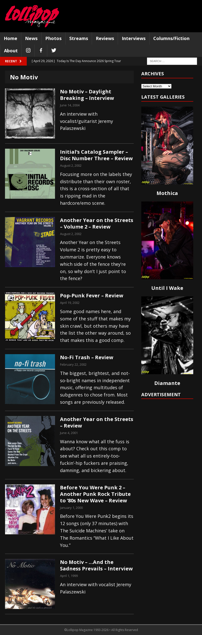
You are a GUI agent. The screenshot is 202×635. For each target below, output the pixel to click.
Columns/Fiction (171, 38)
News (31, 38)
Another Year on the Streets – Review (96, 422)
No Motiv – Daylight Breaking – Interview (87, 94)
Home (10, 38)
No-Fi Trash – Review (86, 357)
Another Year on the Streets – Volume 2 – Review (96, 223)
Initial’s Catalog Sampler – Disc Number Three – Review (96, 155)
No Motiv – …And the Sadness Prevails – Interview (96, 565)
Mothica (167, 193)
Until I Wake (167, 288)
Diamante (167, 383)
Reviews (105, 38)
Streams (78, 38)
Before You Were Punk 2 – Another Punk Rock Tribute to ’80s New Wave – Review (95, 494)
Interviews (134, 38)
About (11, 51)
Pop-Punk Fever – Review (91, 295)
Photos (53, 38)
